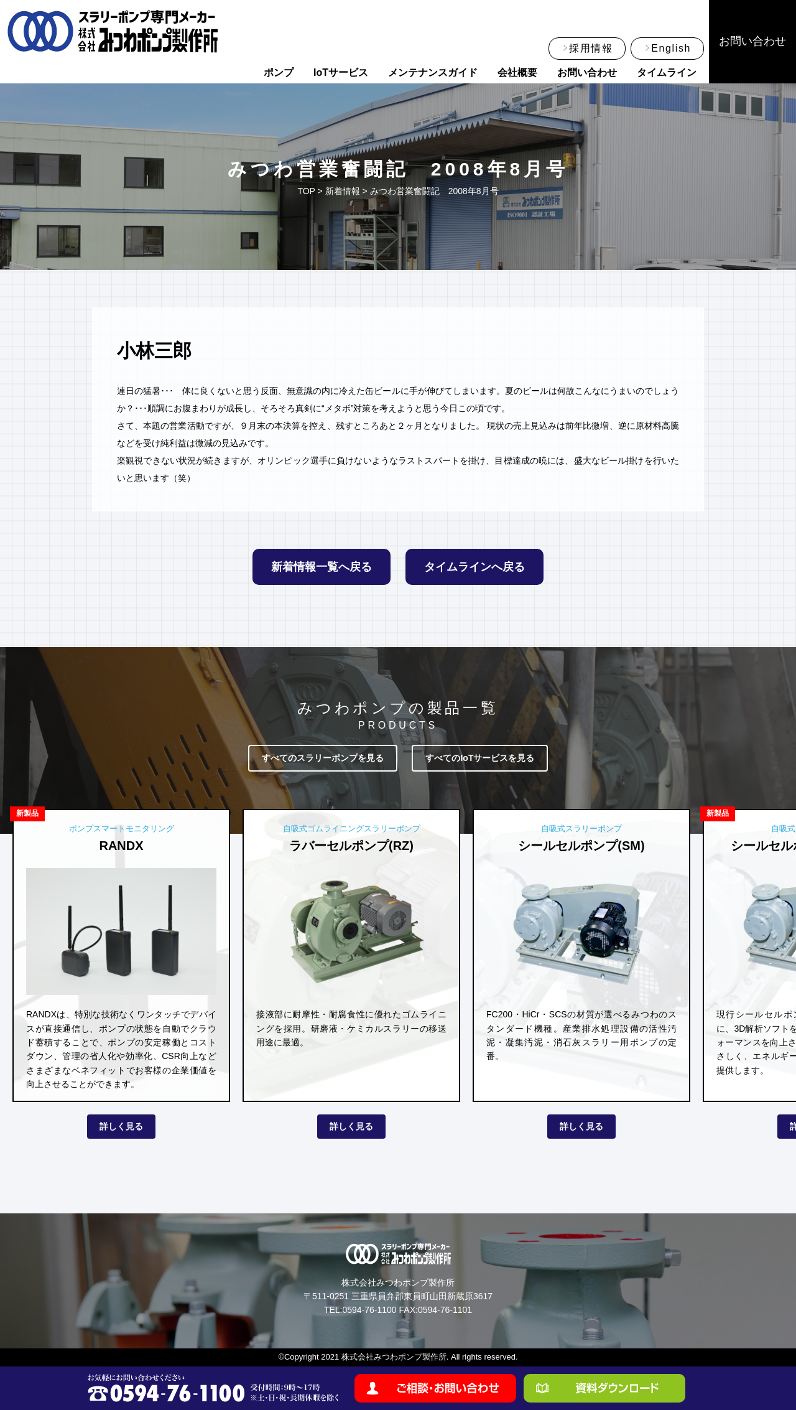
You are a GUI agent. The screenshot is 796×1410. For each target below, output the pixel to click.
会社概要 (517, 72)
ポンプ (279, 72)
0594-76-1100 (369, 1310)
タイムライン (666, 72)
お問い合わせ (587, 72)
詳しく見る (121, 1126)
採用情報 (591, 48)
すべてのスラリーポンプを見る (323, 758)
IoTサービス (340, 72)
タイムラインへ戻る (474, 567)
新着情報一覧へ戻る (321, 567)
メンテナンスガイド (433, 72)
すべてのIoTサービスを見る (479, 758)
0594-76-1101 (445, 1310)
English (671, 48)
